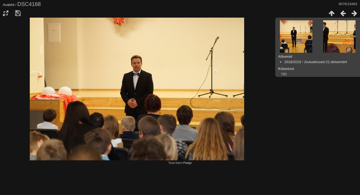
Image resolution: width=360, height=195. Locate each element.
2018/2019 (292, 62)
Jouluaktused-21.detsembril (325, 62)
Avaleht (8, 5)
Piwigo (187, 162)
